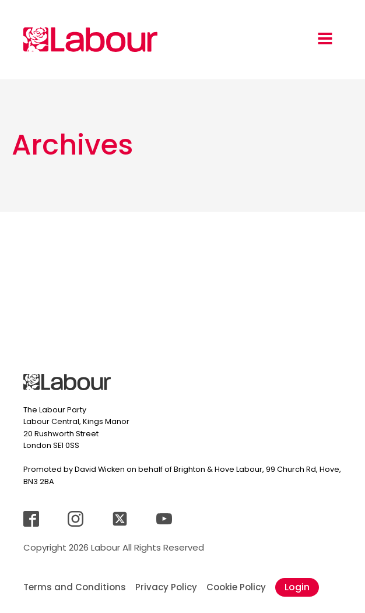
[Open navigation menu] (325, 40)
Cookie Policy (236, 587)
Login (297, 587)
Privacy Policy (166, 587)
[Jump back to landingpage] (90, 39)
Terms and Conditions (74, 587)
